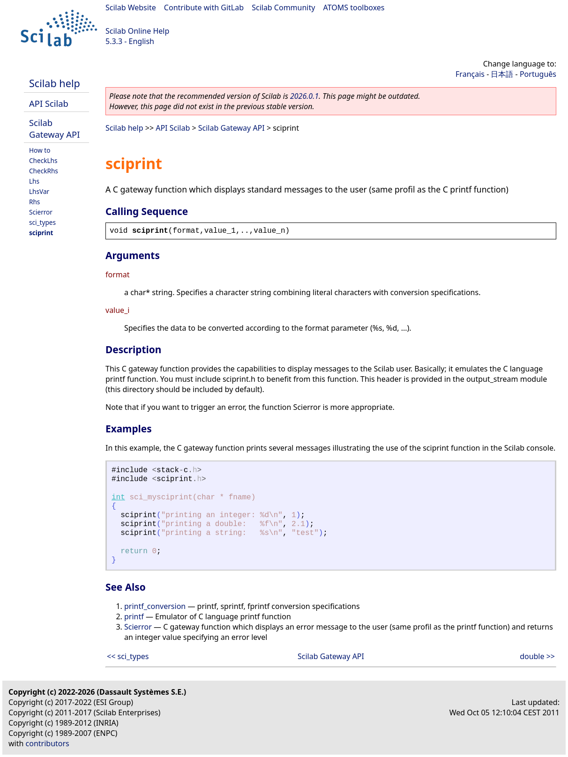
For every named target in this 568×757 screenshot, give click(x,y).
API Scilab (48, 103)
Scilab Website (130, 7)
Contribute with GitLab (204, 7)
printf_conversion (155, 606)
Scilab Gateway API (54, 128)
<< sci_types (128, 656)
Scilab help (54, 83)
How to (39, 150)
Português (538, 74)
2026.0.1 (304, 96)
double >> (537, 656)
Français (470, 74)
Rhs (34, 201)
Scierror (40, 212)
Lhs (34, 181)
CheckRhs (43, 170)
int (118, 497)
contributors (47, 743)
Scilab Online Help (137, 31)
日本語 (502, 74)
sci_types (42, 222)
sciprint (41, 232)
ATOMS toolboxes (354, 7)
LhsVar (39, 191)
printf (134, 616)
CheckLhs (43, 160)
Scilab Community (283, 7)
